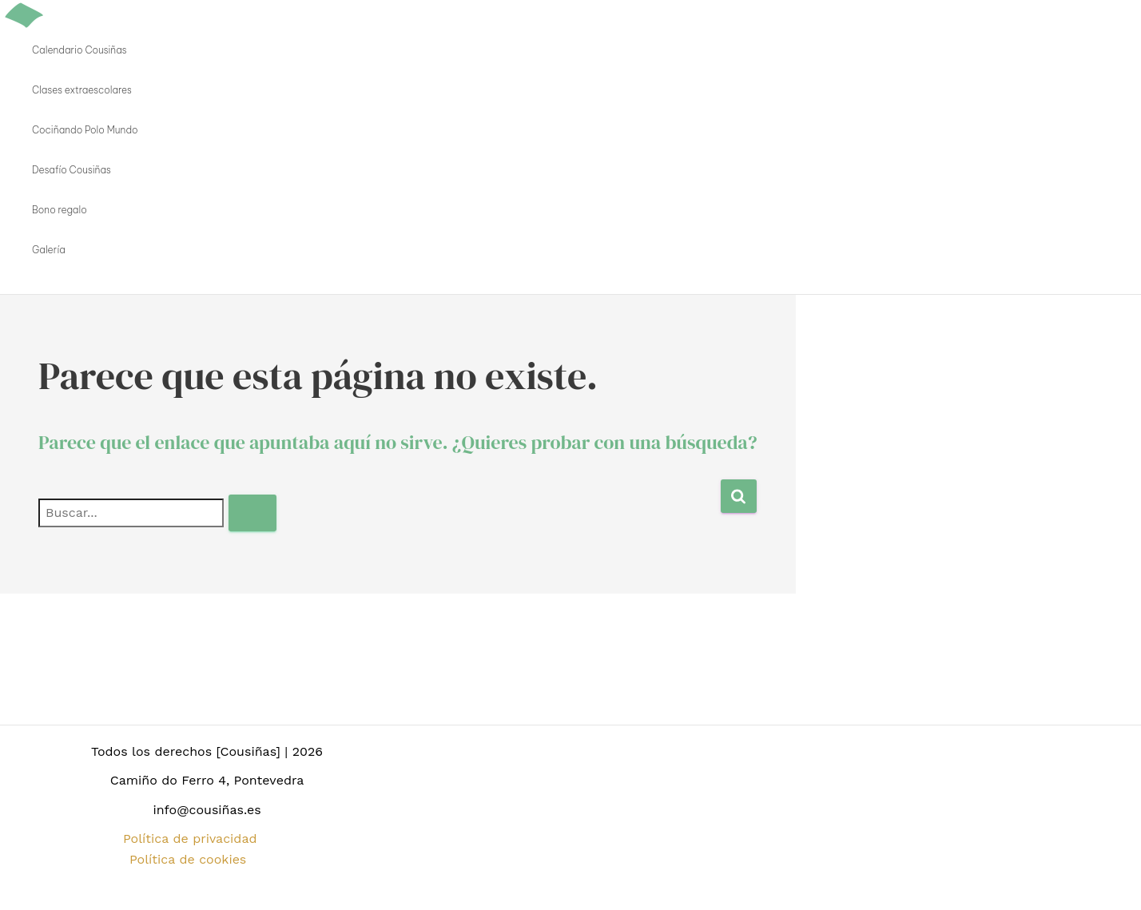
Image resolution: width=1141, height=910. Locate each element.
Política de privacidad (189, 838)
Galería (49, 250)
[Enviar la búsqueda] (252, 513)
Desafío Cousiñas (71, 170)
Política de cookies (187, 859)
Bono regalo (59, 210)
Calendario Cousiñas (79, 50)
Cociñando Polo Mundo (85, 130)
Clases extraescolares (82, 90)
